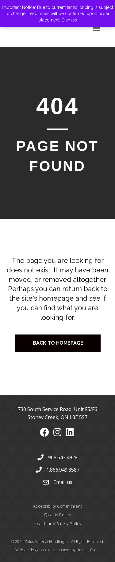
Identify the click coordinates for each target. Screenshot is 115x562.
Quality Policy (57, 514)
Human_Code (87, 549)
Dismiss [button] (69, 20)
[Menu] (89, 28)
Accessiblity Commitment (57, 506)
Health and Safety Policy (57, 523)
